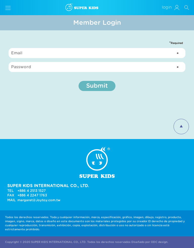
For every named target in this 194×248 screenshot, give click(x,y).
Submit (97, 86)
